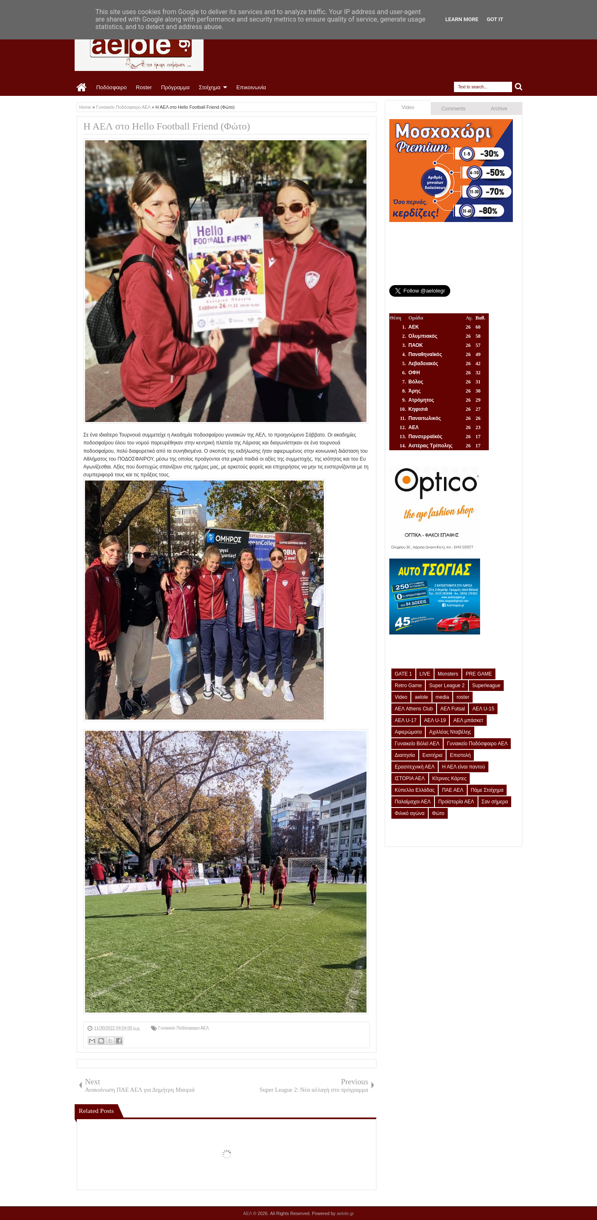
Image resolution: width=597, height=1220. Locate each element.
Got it (495, 19)
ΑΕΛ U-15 (483, 709)
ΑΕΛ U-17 (406, 720)
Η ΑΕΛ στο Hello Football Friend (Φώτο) (166, 126)
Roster (144, 87)
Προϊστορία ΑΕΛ (456, 802)
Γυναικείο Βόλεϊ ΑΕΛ (417, 744)
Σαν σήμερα (495, 802)
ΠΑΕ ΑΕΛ (452, 790)
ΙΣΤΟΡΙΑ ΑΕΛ (410, 778)
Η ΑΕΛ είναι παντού (463, 767)
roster (462, 697)
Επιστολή (460, 755)
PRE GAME (479, 674)
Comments (454, 109)
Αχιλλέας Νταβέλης (450, 732)
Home (82, 87)
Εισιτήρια (432, 755)
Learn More (461, 19)
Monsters (448, 674)
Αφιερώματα (408, 732)
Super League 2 (446, 685)
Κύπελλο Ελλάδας (414, 790)
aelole (421, 697)
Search (518, 87)
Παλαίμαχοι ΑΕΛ (413, 802)
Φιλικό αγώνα (410, 813)
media (442, 697)
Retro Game (408, 685)
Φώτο (438, 813)
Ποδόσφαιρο (111, 87)
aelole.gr (345, 1213)
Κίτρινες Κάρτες (449, 778)
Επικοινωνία (251, 87)
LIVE (425, 674)
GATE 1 (403, 674)
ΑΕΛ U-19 (435, 720)
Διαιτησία (405, 755)
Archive (499, 109)
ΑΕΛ (248, 1213)
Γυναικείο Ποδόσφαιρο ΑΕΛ (183, 1028)
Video (408, 107)
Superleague (486, 685)
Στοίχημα (209, 87)
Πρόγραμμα (175, 87)
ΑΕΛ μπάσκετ (468, 720)
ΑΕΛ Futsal (452, 709)
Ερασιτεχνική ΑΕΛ (414, 767)
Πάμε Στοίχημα (487, 790)
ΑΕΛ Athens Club (414, 709)
